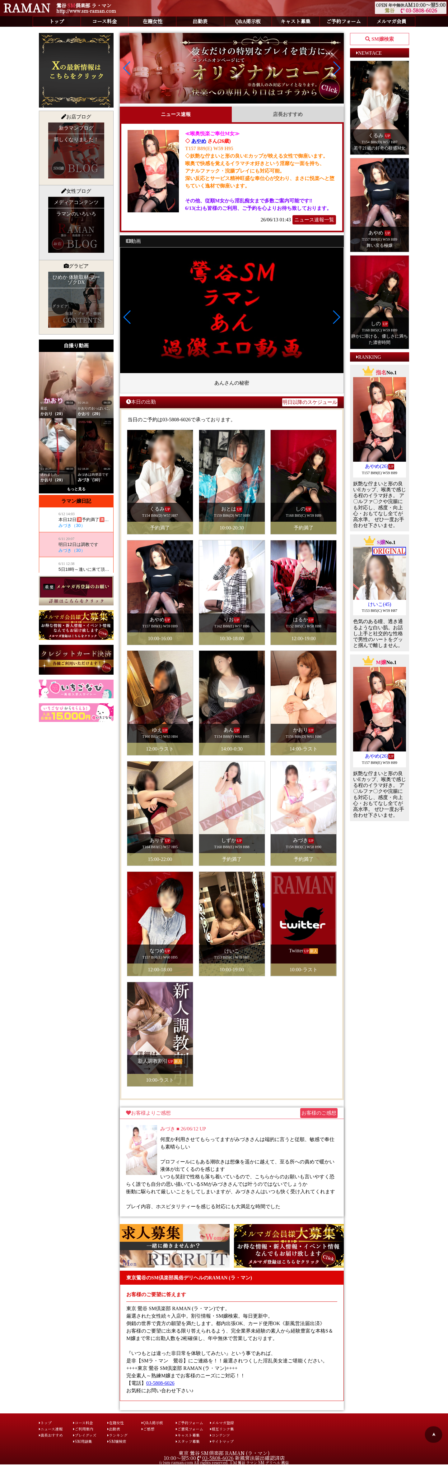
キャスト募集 (295, 21)
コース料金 (104, 21)
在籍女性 (152, 21)
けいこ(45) (379, 604)
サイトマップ (222, 1441)
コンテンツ (220, 1435)
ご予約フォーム (343, 21)
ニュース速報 (176, 114)
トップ (56, 21)
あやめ (198, 141)
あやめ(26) (376, 466)
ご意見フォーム (189, 1428)
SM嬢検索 (116, 1441)
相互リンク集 (222, 1428)
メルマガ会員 (391, 21)
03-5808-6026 (419, 10)
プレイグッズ (84, 1435)
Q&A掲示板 (248, 21)
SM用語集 (82, 1441)
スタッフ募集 (188, 1441)
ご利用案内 (83, 1428)
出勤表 (200, 21)
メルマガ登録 (222, 1422)
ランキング (117, 1435)
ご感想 (148, 1428)
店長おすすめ (288, 114)
